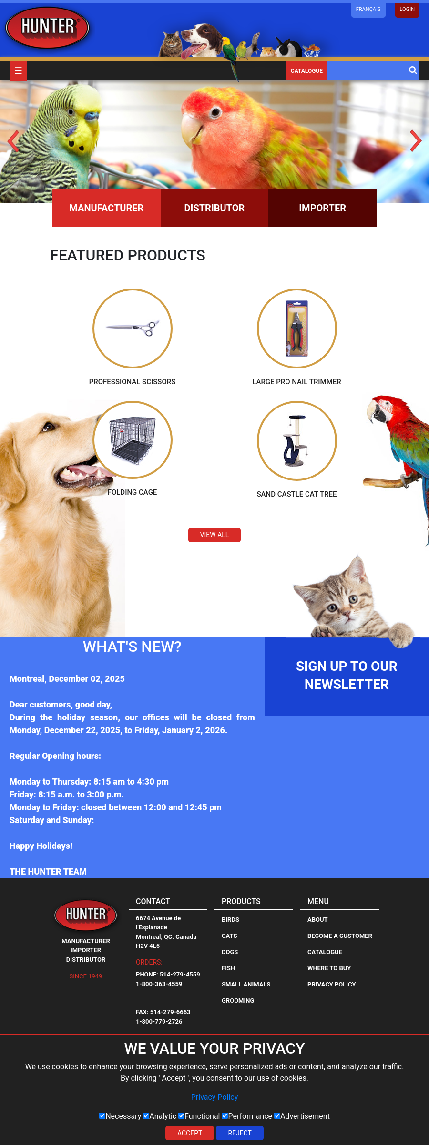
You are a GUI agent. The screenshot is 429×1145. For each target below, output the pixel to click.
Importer (322, 208)
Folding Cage (132, 492)
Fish (228, 967)
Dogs (230, 951)
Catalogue (307, 71)
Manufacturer (106, 208)
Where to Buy (329, 967)
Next (416, 140)
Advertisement (302, 1116)
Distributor (214, 208)
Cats (229, 935)
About (317, 919)
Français (368, 9)
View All (214, 534)
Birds (230, 919)
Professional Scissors (132, 381)
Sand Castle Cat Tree (297, 494)
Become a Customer (339, 935)
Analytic (159, 1116)
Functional (199, 1116)
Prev (13, 140)
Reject (240, 1133)
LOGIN (407, 9)
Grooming (238, 1000)
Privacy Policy (214, 1097)
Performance (247, 1116)
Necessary (120, 1116)
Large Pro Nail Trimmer (296, 381)
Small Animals (246, 983)
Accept (189, 1133)
